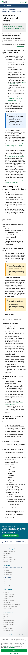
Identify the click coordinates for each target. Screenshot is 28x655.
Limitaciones (6, 30)
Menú (26, 2)
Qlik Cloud (7, 6)
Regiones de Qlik (8, 608)
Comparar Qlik (7, 602)
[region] (14, 646)
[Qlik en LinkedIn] (22, 635)
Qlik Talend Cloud (8, 572)
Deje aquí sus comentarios (10, 535)
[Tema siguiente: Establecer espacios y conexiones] (20, 542)
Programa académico (9, 622)
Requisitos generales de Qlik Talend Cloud (13, 26)
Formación (6, 555)
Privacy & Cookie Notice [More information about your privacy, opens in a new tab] (9, 647)
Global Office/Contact (9, 630)
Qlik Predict (6, 583)
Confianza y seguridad (9, 594)
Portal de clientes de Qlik (10, 559)
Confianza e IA (7, 598)
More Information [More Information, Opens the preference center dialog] (14, 653)
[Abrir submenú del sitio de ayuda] (2, 6)
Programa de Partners (9, 624)
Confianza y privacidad (9, 596)
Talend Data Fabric (8, 574)
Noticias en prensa (8, 628)
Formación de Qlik (8, 557)
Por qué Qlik (6, 592)
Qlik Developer (7, 553)
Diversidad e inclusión (9, 620)
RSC (4, 618)
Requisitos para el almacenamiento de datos (14, 28)
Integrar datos (12, 9)
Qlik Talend (6, 570)
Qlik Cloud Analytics (8, 579)
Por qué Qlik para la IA (9, 600)
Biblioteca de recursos (9, 561)
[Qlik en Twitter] (20, 635)
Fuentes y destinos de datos (10, 606)
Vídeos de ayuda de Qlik (9, 551)
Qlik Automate (7, 585)
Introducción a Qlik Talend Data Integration (11, 11)
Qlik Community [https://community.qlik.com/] (13, 634)
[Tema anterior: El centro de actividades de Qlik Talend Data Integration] (7, 542)
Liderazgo (6, 616)
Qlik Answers (7, 581)
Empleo (5, 626)
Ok (14, 650)
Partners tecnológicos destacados (12, 604)
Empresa (6, 614)
